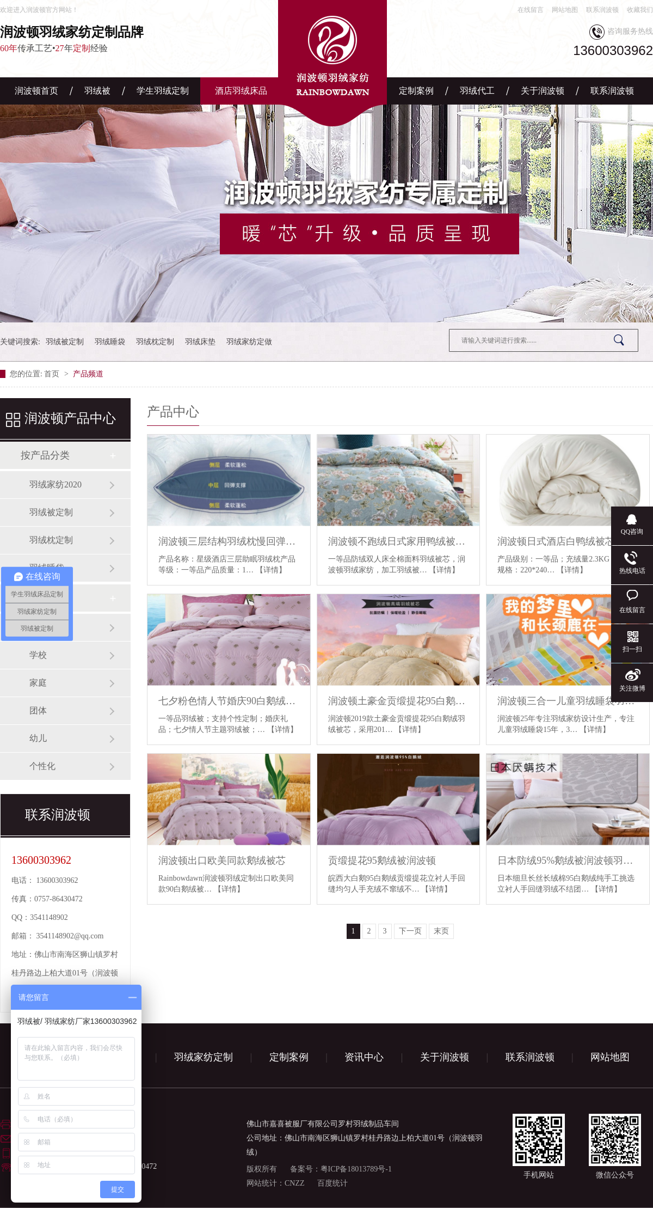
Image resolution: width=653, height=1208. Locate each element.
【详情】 (271, 570)
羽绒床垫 (200, 342)
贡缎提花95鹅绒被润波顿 (382, 860)
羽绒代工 (477, 90)
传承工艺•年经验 (103, 38)
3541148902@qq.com (70, 936)
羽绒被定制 (65, 342)
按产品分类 (45, 455)
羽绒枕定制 (155, 342)
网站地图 (565, 10)
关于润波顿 (542, 90)
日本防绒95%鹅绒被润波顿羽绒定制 (567, 860)
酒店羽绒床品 (241, 90)
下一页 (410, 931)
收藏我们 (640, 10)
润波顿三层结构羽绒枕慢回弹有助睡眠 (228, 541)
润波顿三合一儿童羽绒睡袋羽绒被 (567, 700)
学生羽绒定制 (163, 90)
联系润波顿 (602, 10)
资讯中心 (364, 1057)
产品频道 (88, 374)
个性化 (42, 766)
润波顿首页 (36, 90)
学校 (38, 655)
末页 (441, 931)
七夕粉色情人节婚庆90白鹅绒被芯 (228, 700)
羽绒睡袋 (110, 342)
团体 (38, 710)
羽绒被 (97, 90)
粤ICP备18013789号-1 (356, 1169)
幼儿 (38, 738)
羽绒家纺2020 (55, 484)
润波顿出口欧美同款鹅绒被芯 (222, 860)
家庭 (38, 682)
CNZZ (295, 1183)
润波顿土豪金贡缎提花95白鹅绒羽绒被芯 (398, 700)
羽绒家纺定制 (203, 1057)
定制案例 (416, 90)
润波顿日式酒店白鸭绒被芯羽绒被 (567, 541)
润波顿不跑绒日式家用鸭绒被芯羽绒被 (398, 541)
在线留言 (531, 10)
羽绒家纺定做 (249, 342)
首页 (52, 374)
